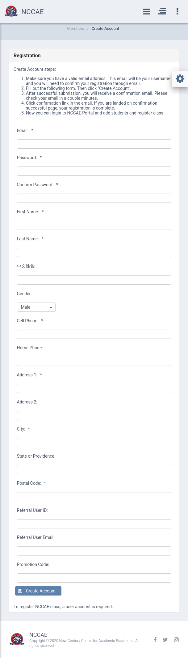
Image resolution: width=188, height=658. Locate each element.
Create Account (105, 28)
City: (23, 429)
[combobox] (36, 307)
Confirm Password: (37, 184)
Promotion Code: (33, 564)
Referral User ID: (32, 510)
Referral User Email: (36, 537)
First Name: (30, 211)
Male (26, 307)
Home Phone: (30, 347)
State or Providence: (36, 456)
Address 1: (29, 374)
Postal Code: (31, 483)
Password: (29, 157)
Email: (25, 130)
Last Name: (30, 238)
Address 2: (27, 401)
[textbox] (94, 144)
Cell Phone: (30, 320)
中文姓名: (26, 265)
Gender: (24, 293)
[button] (38, 591)
